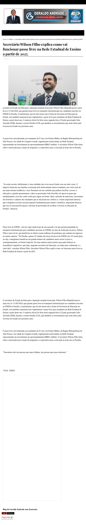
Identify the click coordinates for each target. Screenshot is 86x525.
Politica (11, 39)
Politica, (7, 59)
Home (5, 39)
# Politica (10, 513)
